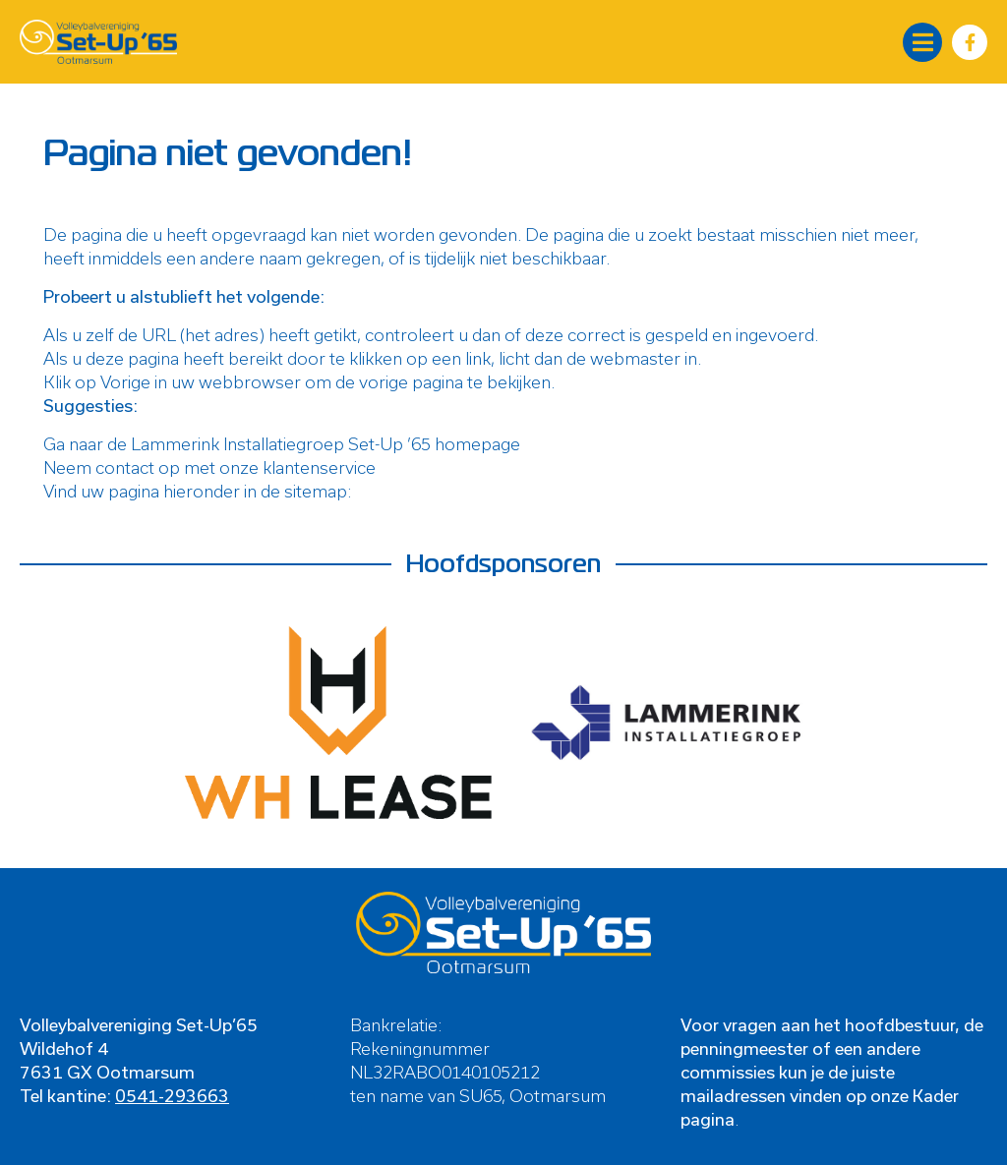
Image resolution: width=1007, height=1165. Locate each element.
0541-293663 (172, 1095)
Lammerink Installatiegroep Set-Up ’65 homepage (325, 443)
